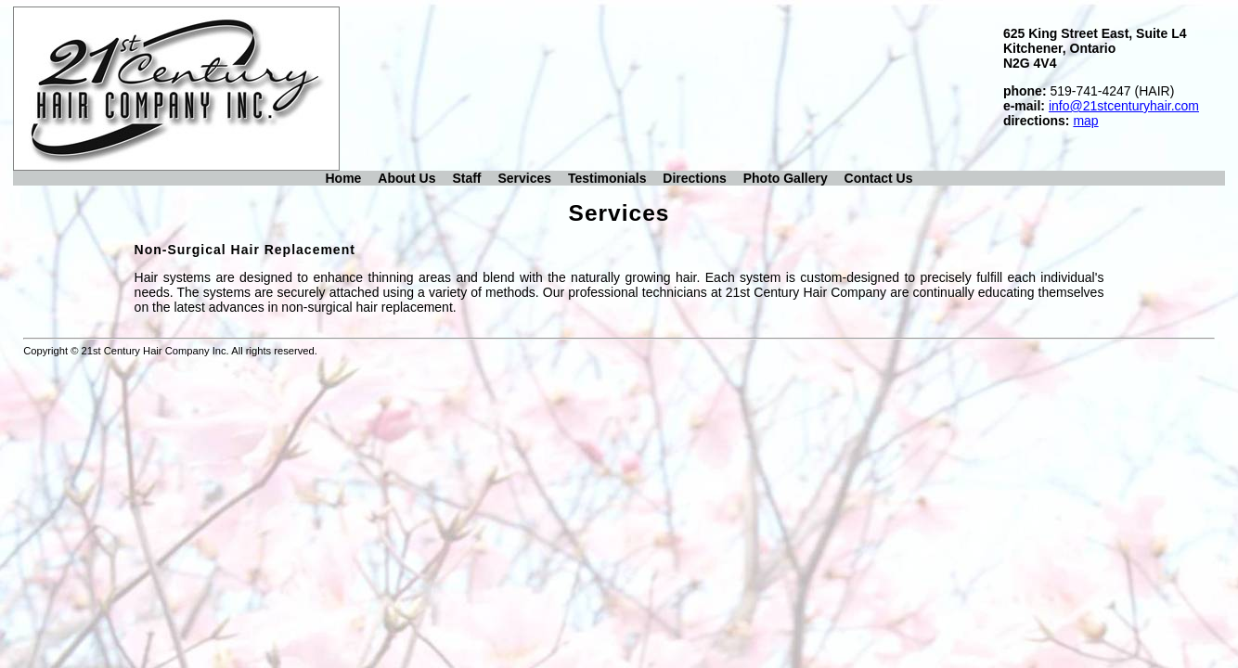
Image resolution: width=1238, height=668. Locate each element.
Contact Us (879, 178)
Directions (694, 178)
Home (343, 178)
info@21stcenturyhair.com (1124, 105)
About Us (406, 178)
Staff (466, 178)
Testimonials (607, 178)
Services (524, 178)
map (1085, 120)
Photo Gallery (785, 178)
